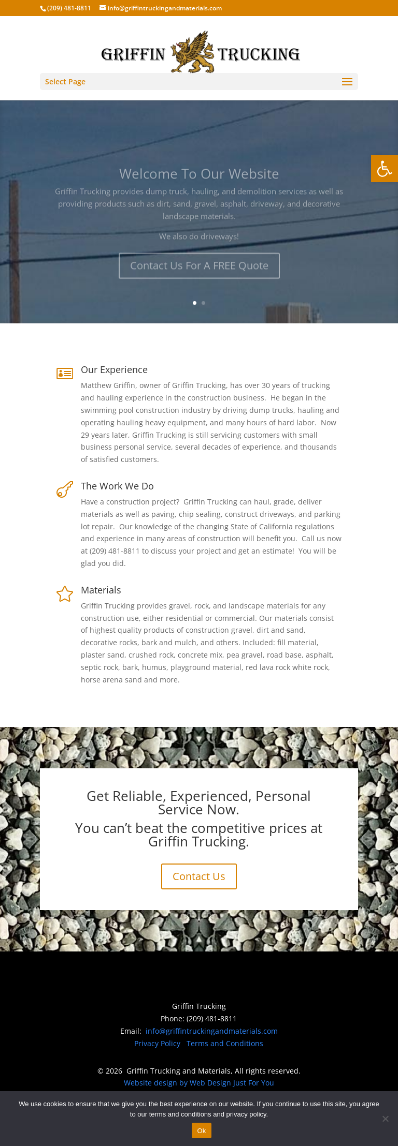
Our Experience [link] (114, 369)
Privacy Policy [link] (157, 1043)
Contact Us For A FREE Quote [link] (199, 273)
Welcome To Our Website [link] (199, 181)
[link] (384, 168)
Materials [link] (101, 590)
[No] (385, 1118)
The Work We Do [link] (117, 486)
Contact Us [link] (199, 876)
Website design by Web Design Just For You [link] (199, 1083)
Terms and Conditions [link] (225, 1043)
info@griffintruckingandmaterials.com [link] (212, 1031)
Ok (201, 1131)
